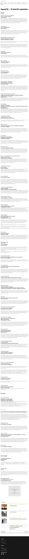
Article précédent (3, 531)
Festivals (14, 504)
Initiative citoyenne (17, 504)
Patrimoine (13, 511)
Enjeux (10, 511)
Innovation (13, 526)
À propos (2, 547)
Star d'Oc (21, 526)
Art (10, 504)
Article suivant (26, 531)
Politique (16, 511)
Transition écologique (19, 511)
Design (11, 526)
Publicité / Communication (4, 550)
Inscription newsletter (3, 548)
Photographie (24, 504)
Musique (21, 504)
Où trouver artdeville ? (3, 549)
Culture (2, 7)
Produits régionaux (17, 526)
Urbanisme (24, 511)
